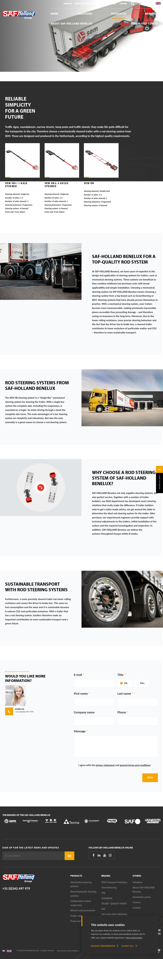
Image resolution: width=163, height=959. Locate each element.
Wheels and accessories (82, 910)
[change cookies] (104, 946)
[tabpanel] (81, 36)
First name (81, 693)
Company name (84, 712)
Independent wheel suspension (80, 903)
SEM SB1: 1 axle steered (16, 184)
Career (123, 3)
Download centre (144, 23)
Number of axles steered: (16, 201)
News (113, 3)
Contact (102, 3)
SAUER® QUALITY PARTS (114, 903)
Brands (150, 13)
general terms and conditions (135, 765)
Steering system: (12, 208)
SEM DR (89, 183)
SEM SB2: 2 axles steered (57, 184)
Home (54, 13)
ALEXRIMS (106, 898)
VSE (103, 892)
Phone (121, 712)
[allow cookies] (129, 946)
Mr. (126, 683)
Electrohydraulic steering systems (83, 893)
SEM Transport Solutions (114, 882)
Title (120, 675)
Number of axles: (12, 198)
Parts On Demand (85, 3)
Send (150, 777)
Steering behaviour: (13, 205)
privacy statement (105, 765)
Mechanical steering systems (81, 884)
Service (68, 3)
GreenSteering (109, 887)
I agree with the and (115, 765)
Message (79, 731)
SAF (103, 908)
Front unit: (9, 212)
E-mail (78, 675)
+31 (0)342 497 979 (16, 888)
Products (118, 13)
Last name (124, 693)
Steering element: (12, 194)
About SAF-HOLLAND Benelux (71, 23)
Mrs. (142, 683)
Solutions (84, 13)
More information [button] (134, 937)
